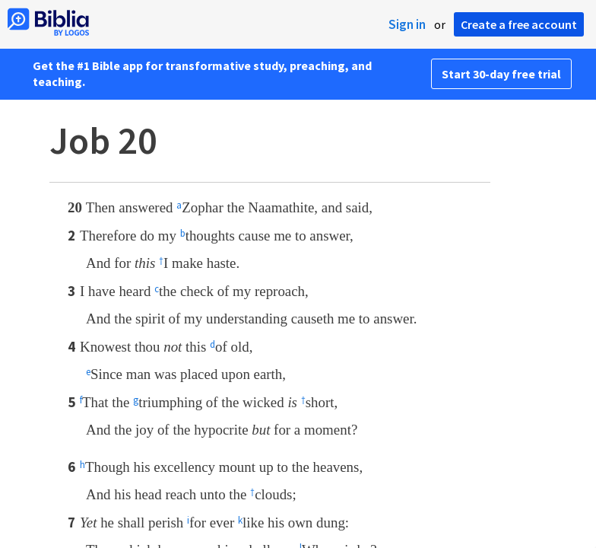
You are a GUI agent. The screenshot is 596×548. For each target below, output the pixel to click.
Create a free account (519, 24)
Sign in (407, 24)
